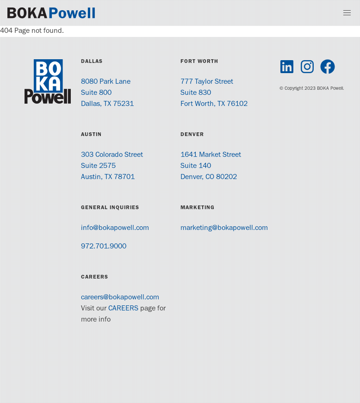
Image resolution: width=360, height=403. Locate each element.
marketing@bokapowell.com (224, 228)
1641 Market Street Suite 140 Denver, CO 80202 (210, 166)
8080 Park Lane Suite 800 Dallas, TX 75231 (107, 93)
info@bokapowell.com (115, 228)
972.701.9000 (103, 247)
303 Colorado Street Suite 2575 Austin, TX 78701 (112, 166)
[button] (347, 13)
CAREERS (123, 309)
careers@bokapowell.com (120, 298)
